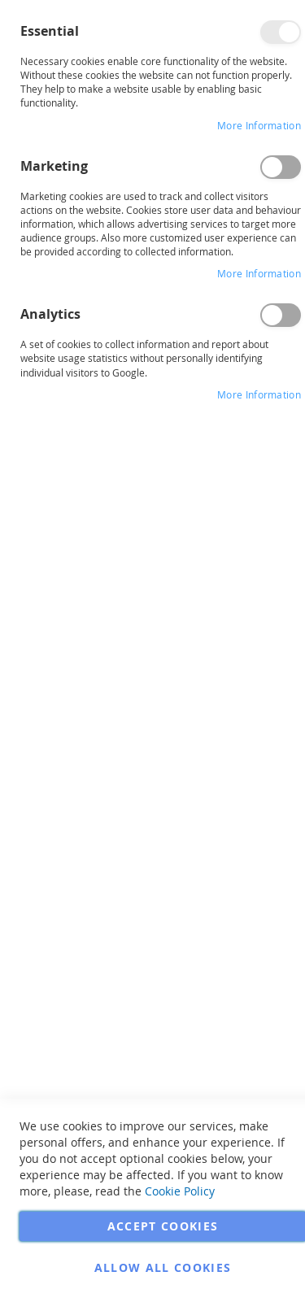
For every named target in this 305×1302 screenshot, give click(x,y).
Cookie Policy (180, 1191)
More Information (259, 125)
